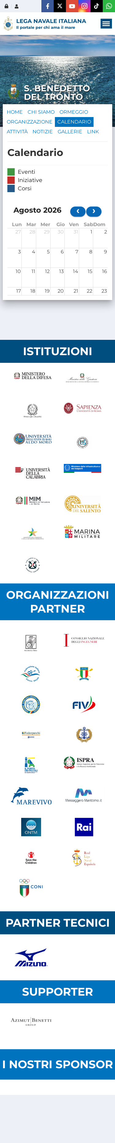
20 (61, 291)
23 (104, 291)
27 (18, 232)
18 (32, 291)
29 (47, 232)
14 (75, 271)
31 (76, 232)
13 (61, 271)
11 (33, 271)
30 (61, 232)
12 (47, 271)
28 (32, 232)
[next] (94, 212)
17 (18, 291)
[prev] (78, 212)
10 (18, 271)
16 (104, 271)
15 (90, 271)
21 (76, 291)
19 (47, 291)
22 (89, 291)
